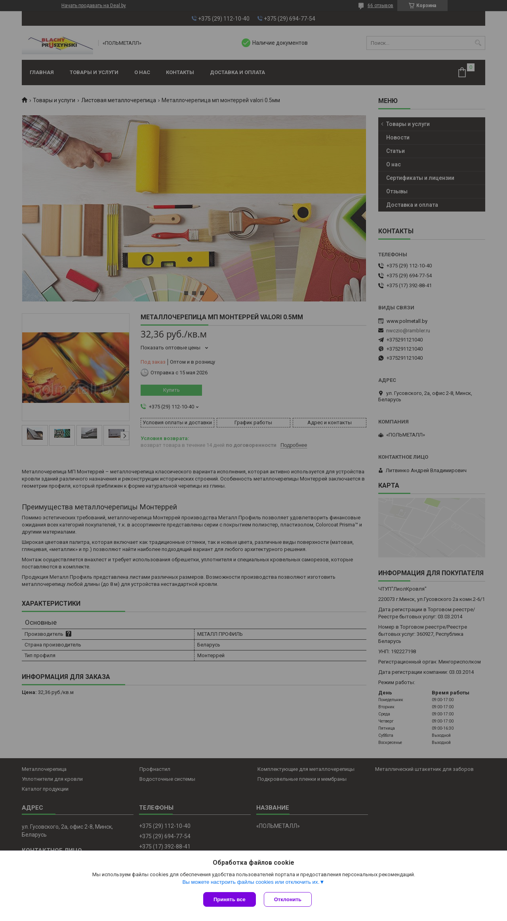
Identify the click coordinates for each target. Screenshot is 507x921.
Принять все (229, 899)
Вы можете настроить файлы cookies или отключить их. (250, 882)
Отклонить (287, 899)
